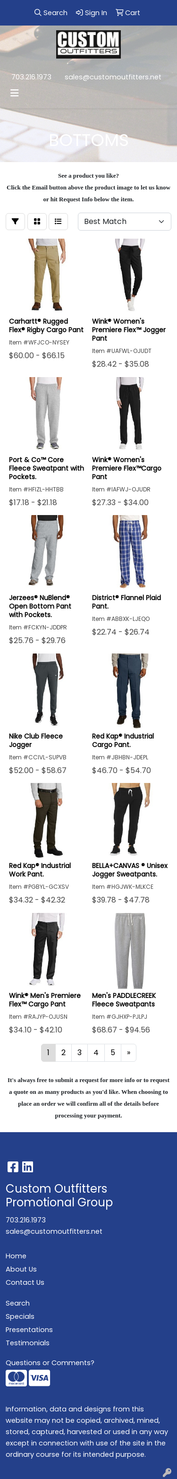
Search (18, 1303)
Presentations (29, 1329)
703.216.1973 (31, 77)
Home (16, 1256)
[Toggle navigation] (15, 93)
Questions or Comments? (50, 1362)
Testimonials (28, 1343)
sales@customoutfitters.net (113, 77)
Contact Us (25, 1282)
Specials (20, 1316)
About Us (21, 1269)
